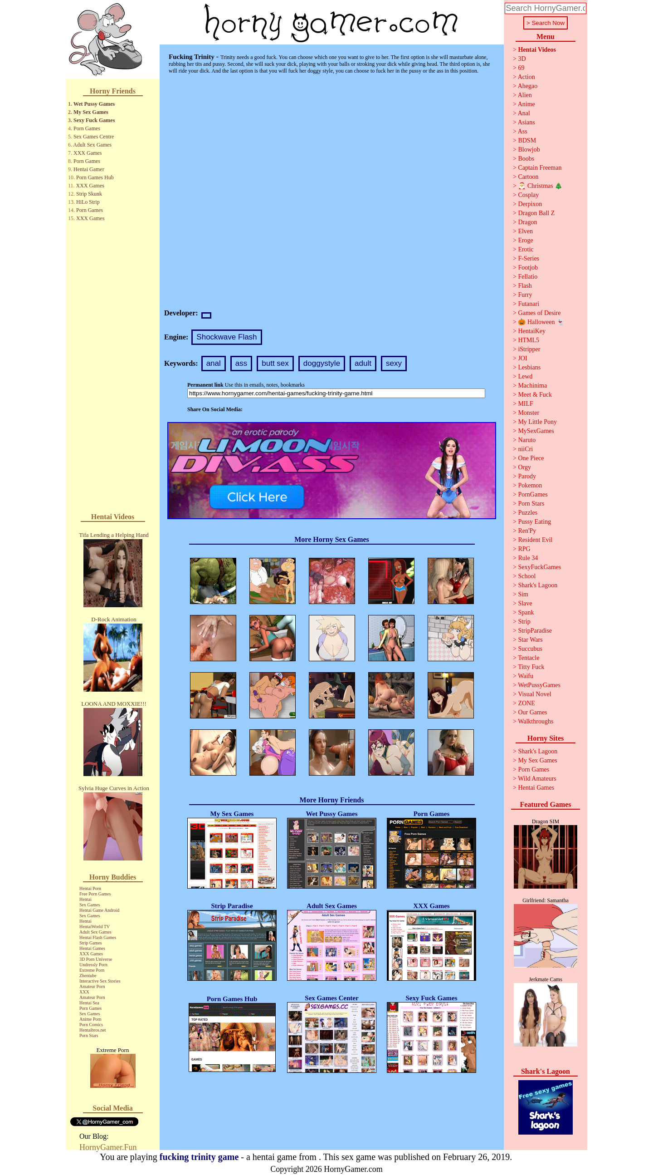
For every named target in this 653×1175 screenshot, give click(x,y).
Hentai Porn (90, 888)
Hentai (85, 899)
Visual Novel (534, 694)
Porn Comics (91, 1024)
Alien (525, 95)
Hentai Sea (89, 1002)
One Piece (531, 458)
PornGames (532, 494)
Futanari (528, 303)
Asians (526, 122)
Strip (524, 621)
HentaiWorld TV (94, 926)
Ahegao (528, 86)
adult (363, 363)
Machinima (532, 385)
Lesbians (529, 367)
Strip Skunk (89, 194)
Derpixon (530, 204)
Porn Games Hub (95, 177)
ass (241, 363)
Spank (526, 612)
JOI (522, 358)
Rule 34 (528, 558)
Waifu (525, 676)
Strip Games (90, 942)
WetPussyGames (539, 685)
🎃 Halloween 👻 (541, 322)
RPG (524, 549)
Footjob (528, 267)
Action (526, 77)
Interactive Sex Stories (100, 980)
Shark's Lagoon (537, 585)
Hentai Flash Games (97, 937)
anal (213, 363)
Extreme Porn (91, 970)
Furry (525, 294)
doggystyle (321, 363)
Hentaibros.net (92, 1030)
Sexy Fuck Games (94, 120)
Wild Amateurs (537, 778)
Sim (523, 594)
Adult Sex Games (92, 145)
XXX (84, 991)
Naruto (527, 440)
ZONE (526, 703)
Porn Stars (88, 1035)
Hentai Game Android (99, 910)
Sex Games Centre (93, 136)
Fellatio (527, 276)
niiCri (525, 449)
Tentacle (528, 657)
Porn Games (86, 128)
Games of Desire (539, 313)
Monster (528, 412)
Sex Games (89, 904)
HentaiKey (532, 331)
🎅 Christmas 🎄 (540, 185)
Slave (525, 603)
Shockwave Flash (226, 337)
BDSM (527, 140)
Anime (526, 104)
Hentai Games (92, 948)
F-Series (528, 258)
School (527, 576)
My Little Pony (537, 421)
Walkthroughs (535, 721)
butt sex (275, 363)
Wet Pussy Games (94, 104)
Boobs (526, 158)
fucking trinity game (199, 1157)
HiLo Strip (88, 202)
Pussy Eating (534, 521)
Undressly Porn (93, 964)
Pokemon (530, 485)
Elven (525, 231)
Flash (524, 285)
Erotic (525, 249)
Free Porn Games (95, 893)
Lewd (525, 376)
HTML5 (528, 340)
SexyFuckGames (539, 567)
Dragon (527, 222)
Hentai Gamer (88, 169)
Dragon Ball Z (536, 213)
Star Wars (530, 639)
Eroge (525, 240)
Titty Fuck (531, 667)
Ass (522, 131)
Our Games (532, 712)
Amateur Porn (92, 986)
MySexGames (536, 431)
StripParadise (535, 630)
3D (522, 58)
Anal (524, 113)
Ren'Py (527, 530)
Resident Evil (535, 539)
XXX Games (87, 153)
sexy (394, 363)
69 (521, 67)
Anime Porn (90, 1019)
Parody (527, 476)
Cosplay (528, 195)
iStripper (529, 349)
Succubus (530, 648)
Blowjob (529, 149)
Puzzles (527, 512)
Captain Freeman (539, 167)
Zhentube (88, 975)
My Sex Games (90, 112)
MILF (525, 403)
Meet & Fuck (535, 394)
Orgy (524, 467)
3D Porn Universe (95, 959)
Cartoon (528, 176)
